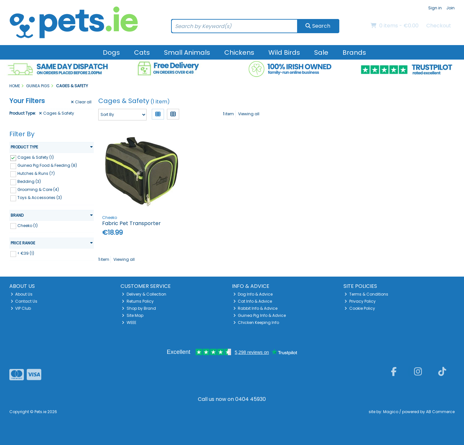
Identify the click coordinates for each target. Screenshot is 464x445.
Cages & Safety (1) (35, 157)
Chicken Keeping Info (256, 322)
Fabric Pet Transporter (131, 223)
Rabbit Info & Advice (255, 308)
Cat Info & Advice (252, 301)
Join (450, 8)
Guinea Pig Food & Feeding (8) (47, 165)
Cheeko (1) (27, 225)
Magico (390, 411)
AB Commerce (440, 411)
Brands (354, 52)
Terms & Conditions (366, 294)
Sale (321, 52)
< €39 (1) (25, 253)
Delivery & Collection (144, 294)
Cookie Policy (359, 308)
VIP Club (21, 308)
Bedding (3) (29, 181)
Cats (142, 52)
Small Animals (187, 52)
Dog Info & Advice (253, 294)
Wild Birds (284, 52)
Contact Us (24, 301)
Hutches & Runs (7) (36, 173)
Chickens (239, 52)
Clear (81, 102)
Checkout (438, 25)
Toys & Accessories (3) (39, 197)
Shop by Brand (139, 308)
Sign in (435, 8)
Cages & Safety (56, 113)
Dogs (111, 52)
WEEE (129, 322)
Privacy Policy (360, 301)
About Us (22, 294)
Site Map (132, 315)
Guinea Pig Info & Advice (259, 315)
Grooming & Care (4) (38, 189)
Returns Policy (138, 301)
